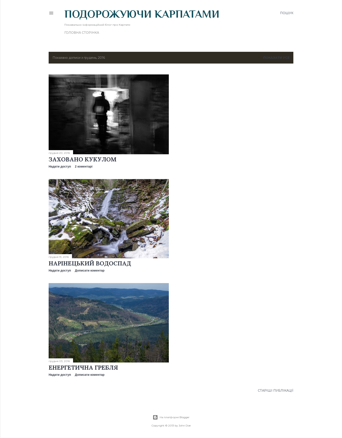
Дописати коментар (89, 270)
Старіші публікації (275, 391)
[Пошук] (286, 13)
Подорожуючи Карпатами (141, 14)
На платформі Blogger (171, 417)
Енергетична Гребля (83, 367)
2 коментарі (83, 166)
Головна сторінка (81, 33)
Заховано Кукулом (82, 159)
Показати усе (276, 58)
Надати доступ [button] (60, 166)
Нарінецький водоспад (90, 263)
